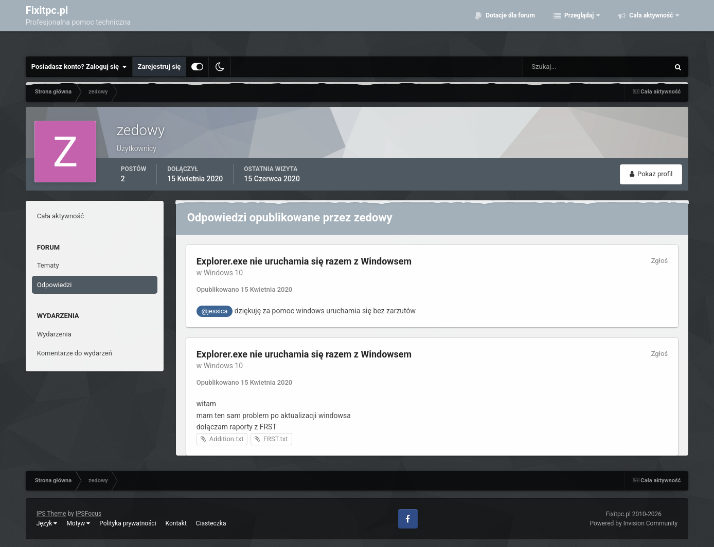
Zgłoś (659, 261)
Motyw (78, 523)
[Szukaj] (572, 67)
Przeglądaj (579, 25)
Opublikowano (245, 289)
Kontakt (176, 523)
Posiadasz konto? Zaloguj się (79, 67)
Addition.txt (226, 439)
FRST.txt (275, 439)
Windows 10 (223, 273)
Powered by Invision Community (634, 523)
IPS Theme (51, 513)
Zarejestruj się (159, 66)
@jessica (215, 311)
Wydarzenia (54, 334)
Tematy (48, 265)
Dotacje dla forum (509, 25)
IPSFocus (88, 513)
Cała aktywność (651, 25)
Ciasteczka (211, 523)
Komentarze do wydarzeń (74, 353)
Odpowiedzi (54, 285)
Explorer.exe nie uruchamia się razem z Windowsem (304, 261)
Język (47, 523)
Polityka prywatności (127, 523)
